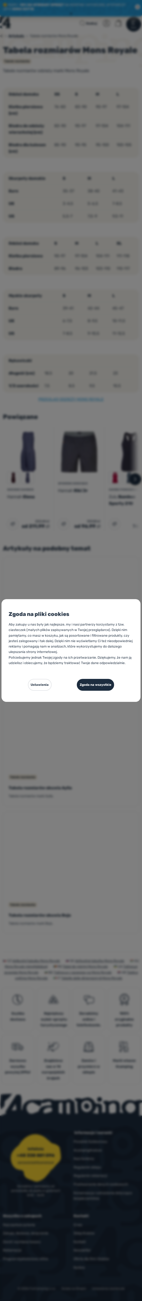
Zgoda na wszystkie (95, 685)
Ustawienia (40, 685)
